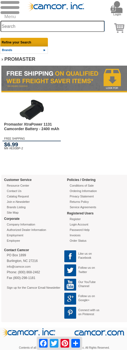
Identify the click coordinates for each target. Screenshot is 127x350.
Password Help (80, 229)
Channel (83, 286)
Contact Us (14, 191)
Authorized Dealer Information (26, 229)
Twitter (82, 272)
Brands (7, 50)
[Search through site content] (52, 26)
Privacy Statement (82, 196)
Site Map (12, 212)
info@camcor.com (18, 266)
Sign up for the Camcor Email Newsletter (33, 287)
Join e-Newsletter (18, 201)
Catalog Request (18, 196)
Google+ (84, 300)
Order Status (78, 240)
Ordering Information (83, 191)
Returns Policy (79, 201)
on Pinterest (86, 314)
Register (75, 219)
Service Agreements (83, 207)
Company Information (21, 224)
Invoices (75, 235)
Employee (13, 240)
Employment (15, 235)
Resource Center (18, 185)
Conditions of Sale (82, 185)
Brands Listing (16, 207)
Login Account (79, 224)
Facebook (84, 257)
